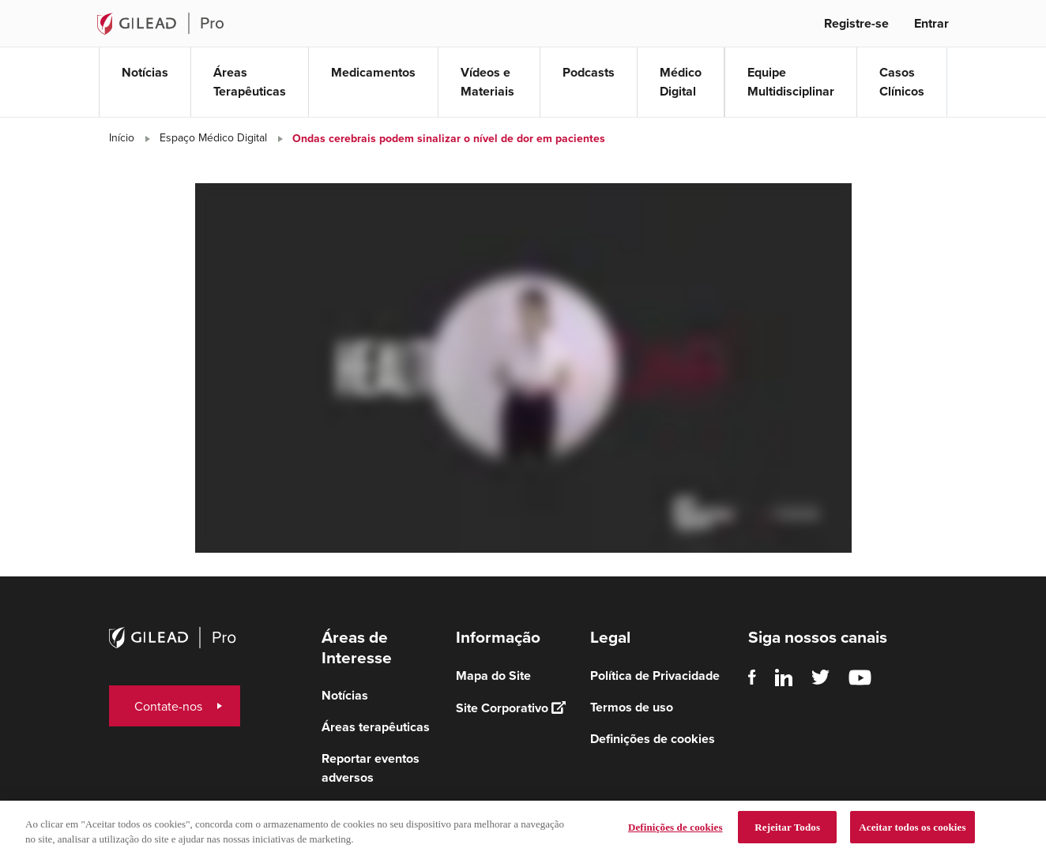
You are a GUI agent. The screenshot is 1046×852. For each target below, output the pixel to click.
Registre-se (856, 23)
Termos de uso (631, 707)
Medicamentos (373, 72)
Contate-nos (168, 706)
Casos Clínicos (901, 81)
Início (121, 137)
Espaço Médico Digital (213, 137)
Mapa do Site (493, 675)
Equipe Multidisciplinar (790, 81)
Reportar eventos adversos (371, 767)
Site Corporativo (511, 708)
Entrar (931, 23)
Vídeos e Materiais (487, 81)
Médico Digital (681, 81)
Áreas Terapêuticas (249, 81)
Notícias (145, 72)
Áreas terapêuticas (376, 727)
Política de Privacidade (655, 675)
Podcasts (589, 72)
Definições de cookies (652, 739)
